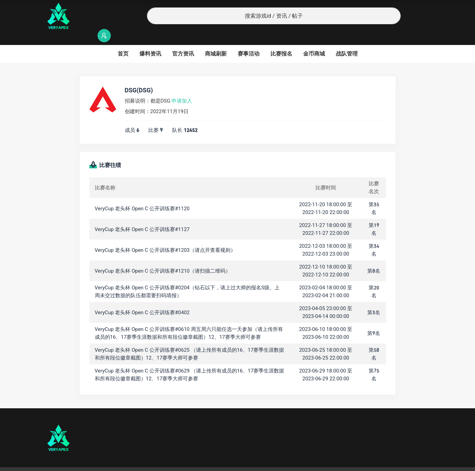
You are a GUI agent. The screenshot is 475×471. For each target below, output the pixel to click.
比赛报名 (281, 40)
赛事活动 (248, 40)
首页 (123, 40)
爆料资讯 (150, 40)
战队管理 (347, 40)
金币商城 (314, 40)
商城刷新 (216, 40)
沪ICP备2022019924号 (134, 462)
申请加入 (182, 88)
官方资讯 (183, 40)
